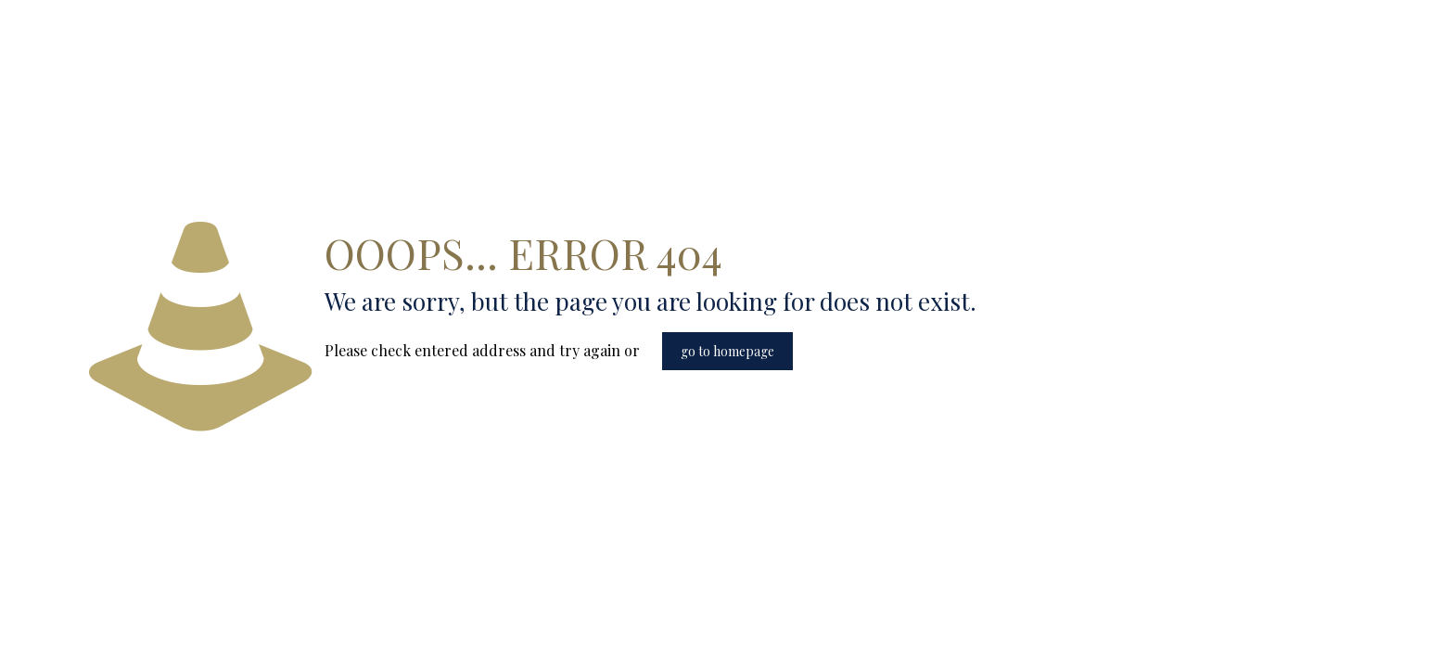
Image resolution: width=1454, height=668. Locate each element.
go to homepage (727, 351)
